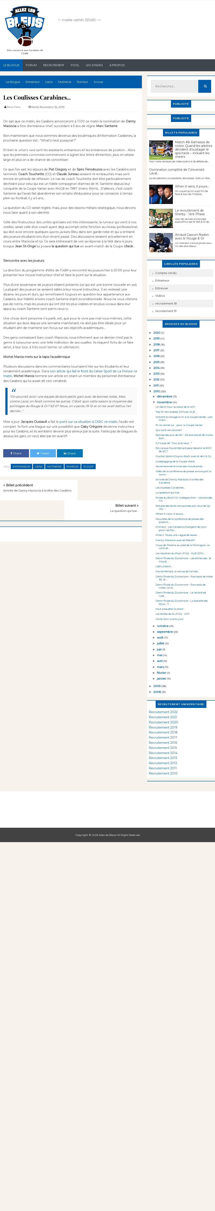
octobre (163, 626)
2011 (156, 385)
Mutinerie (54, 466)
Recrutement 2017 (163, 737)
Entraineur (21, 466)
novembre (164, 402)
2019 (157, 338)
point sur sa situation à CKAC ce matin (88, 422)
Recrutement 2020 (163, 722)
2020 (157, 332)
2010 (157, 391)
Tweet (43, 453)
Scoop (88, 466)
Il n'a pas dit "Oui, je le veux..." (174, 443)
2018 (157, 344)
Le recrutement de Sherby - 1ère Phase (190, 212)
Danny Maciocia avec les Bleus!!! (175, 540)
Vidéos (160, 295)
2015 (157, 362)
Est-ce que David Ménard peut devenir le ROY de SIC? (184, 449)
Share (16, 453)
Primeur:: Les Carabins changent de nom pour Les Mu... (181, 528)
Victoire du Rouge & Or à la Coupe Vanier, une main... (184, 418)
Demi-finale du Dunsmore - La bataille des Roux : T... (182, 602)
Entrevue (161, 288)
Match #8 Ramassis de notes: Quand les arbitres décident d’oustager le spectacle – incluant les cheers (193, 149)
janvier (162, 678)
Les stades (94, 65)
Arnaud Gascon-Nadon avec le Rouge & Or (192, 236)
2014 (157, 368)
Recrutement (53, 65)
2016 (157, 356)
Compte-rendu (166, 273)
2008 (157, 692)
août (160, 637)
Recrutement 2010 (163, 773)
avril (160, 661)
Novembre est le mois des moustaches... (180, 466)
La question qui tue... (124, 490)
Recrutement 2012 (163, 763)
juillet (161, 643)
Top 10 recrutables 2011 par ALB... (176, 411)
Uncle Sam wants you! (169, 619)
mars (160, 667)
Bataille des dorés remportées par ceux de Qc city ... (183, 507)
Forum (31, 65)
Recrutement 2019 (163, 727)
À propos (117, 65)
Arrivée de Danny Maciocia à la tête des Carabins (179, 481)
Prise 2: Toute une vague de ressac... (177, 535)
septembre (165, 631)
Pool (75, 65)
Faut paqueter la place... (170, 608)
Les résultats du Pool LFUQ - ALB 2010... (180, 553)
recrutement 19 (166, 311)
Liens (38, 466)
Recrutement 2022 (163, 712)
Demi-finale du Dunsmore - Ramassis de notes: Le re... (181, 586)
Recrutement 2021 (163, 717)
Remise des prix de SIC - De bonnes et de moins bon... (184, 436)
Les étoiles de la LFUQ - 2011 (172, 613)
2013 (157, 373)
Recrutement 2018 (163, 732)
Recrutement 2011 (163, 768)
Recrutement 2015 (163, 748)
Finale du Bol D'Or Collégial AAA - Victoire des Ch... (184, 499)
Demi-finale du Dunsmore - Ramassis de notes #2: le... (184, 578)
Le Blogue (11, 65)
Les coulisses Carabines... (171, 487)
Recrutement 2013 (163, 758)
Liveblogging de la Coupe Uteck (175, 461)
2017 (157, 350)
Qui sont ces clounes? (169, 430)
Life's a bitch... (164, 566)
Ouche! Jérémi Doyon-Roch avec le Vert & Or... (184, 456)
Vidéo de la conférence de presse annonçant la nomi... (183, 473)
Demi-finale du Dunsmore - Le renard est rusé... (181, 594)
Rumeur (72, 466)
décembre (165, 396)
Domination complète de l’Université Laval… (176, 171)
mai (160, 655)
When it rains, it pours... (192, 186)
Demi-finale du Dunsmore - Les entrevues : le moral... (183, 560)
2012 (157, 379)
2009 (157, 686)
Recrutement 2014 (163, 753)
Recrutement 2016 (163, 743)
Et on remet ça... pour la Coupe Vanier (179, 425)
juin (159, 649)
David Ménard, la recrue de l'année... (178, 571)
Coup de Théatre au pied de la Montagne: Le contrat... (183, 546)
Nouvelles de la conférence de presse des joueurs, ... (180, 520)
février (162, 672)
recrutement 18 (166, 303)
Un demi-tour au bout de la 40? (175, 406)
